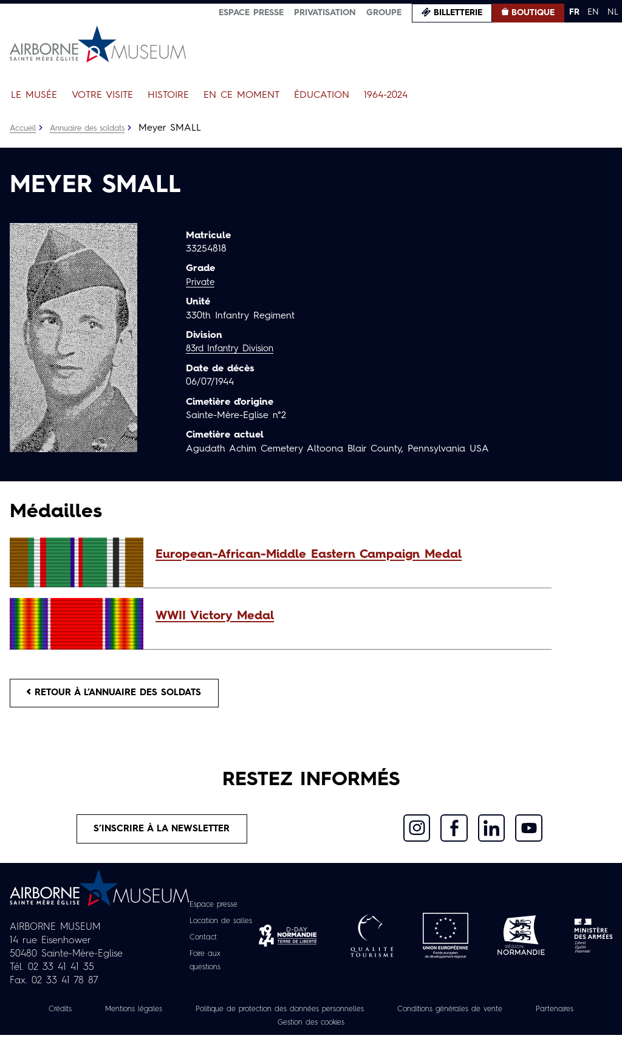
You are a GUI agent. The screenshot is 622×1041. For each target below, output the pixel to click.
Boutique (533, 13)
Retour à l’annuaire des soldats (122, 694)
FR (574, 12)
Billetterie (458, 13)
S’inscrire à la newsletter (162, 834)
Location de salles (222, 926)
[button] (347, 554)
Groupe (384, 13)
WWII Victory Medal (215, 616)
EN (593, 12)
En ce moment (241, 95)
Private (201, 282)
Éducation (321, 95)
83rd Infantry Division (234, 349)
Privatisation (325, 13)
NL (612, 12)
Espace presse (251, 13)
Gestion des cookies (350, 1028)
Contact (201, 943)
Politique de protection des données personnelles (314, 1015)
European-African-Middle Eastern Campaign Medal (309, 555)
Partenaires (256, 1028)
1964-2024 (386, 95)
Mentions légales (149, 1015)
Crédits (69, 1015)
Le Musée (34, 95)
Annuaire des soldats (94, 128)
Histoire (168, 95)
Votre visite (102, 95)
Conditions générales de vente (506, 1015)
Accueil (24, 128)
